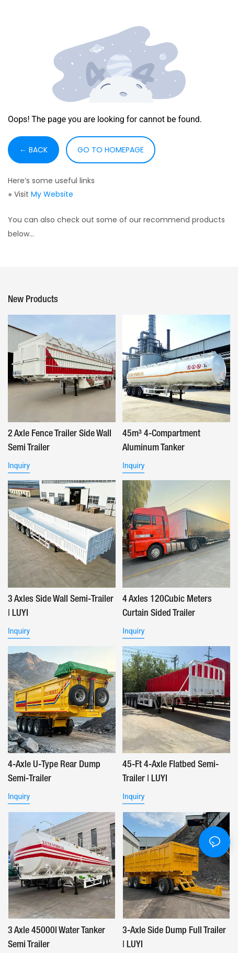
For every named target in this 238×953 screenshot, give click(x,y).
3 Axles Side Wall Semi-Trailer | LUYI (61, 606)
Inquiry (19, 465)
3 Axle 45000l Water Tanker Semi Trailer (56, 937)
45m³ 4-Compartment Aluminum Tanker (161, 441)
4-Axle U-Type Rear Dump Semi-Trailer (54, 771)
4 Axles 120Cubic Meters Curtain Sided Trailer (167, 606)
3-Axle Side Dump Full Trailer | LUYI (174, 937)
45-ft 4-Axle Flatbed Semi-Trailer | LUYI (170, 771)
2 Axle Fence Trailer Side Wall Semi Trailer (59, 441)
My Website (52, 194)
